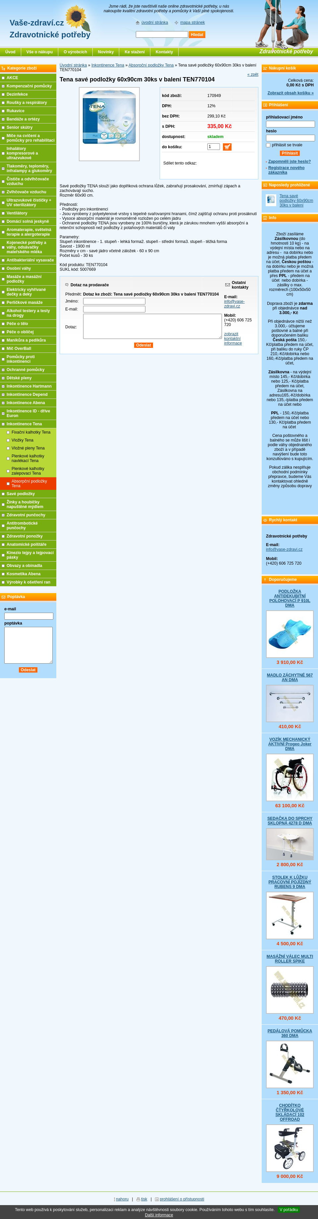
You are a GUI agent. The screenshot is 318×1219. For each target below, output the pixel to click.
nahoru (122, 1199)
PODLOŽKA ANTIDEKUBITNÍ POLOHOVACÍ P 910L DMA (289, 598)
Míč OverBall (19, 348)
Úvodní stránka (73, 65)
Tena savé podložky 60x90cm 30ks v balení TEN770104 (296, 203)
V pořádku (289, 1209)
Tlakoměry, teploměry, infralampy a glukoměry (29, 168)
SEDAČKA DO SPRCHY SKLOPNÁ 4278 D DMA (289, 820)
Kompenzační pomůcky (29, 86)
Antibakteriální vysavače (30, 260)
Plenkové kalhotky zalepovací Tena (28, 471)
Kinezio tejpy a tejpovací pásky (30, 555)
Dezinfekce (17, 94)
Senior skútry (19, 127)
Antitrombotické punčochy (22, 525)
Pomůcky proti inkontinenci (21, 359)
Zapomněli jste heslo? (289, 161)
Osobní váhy (19, 268)
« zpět (252, 74)
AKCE (12, 77)
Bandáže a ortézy (23, 119)
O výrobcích (75, 52)
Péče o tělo (17, 323)
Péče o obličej (20, 332)
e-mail (10, 609)
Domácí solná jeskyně (28, 221)
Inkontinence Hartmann (29, 386)
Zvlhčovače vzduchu (26, 192)
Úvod (10, 52)
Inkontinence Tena (107, 65)
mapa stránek (192, 22)
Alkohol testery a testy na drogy (28, 313)
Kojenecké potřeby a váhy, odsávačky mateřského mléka (26, 247)
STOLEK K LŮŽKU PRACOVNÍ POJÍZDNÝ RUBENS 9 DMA (289, 882)
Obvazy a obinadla (24, 565)
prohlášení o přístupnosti (182, 1199)
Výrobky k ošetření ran (28, 582)
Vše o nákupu (39, 52)
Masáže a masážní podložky (24, 279)
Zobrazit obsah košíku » (291, 93)
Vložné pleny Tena (28, 448)
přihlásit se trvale (287, 145)
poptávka (13, 623)
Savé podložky (21, 494)
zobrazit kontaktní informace (233, 339)
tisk (144, 1199)
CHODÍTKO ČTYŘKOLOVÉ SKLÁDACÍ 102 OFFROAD (289, 1112)
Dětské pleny (19, 378)
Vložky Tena (22, 440)
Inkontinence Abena (26, 402)
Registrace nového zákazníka (286, 170)
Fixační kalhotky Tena (31, 432)
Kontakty (164, 52)
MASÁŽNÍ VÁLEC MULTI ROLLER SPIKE (290, 958)
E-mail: (71, 309)
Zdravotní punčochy (26, 515)
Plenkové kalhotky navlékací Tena (28, 458)
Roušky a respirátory (27, 102)
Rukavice (16, 111)
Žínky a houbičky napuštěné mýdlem (25, 504)
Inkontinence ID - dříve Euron (28, 413)
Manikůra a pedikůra (26, 340)
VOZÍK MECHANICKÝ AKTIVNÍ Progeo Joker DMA (290, 744)
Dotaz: (71, 327)
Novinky (106, 52)
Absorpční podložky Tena (151, 65)
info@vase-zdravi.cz (234, 303)
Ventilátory (17, 213)
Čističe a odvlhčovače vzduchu (28, 181)
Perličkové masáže (25, 302)
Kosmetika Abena (23, 574)
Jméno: (72, 301)
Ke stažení (135, 52)
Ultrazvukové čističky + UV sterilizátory (29, 202)
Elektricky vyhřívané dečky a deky (26, 292)
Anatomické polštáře (26, 544)
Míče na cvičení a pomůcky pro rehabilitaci (31, 138)
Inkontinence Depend (27, 394)
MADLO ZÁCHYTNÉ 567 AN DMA (290, 677)
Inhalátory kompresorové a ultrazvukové (22, 153)
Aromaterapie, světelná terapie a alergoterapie (29, 232)
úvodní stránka (154, 22)
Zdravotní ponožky (25, 536)
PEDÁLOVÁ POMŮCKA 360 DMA (290, 1033)
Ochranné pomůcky (25, 369)
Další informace (159, 1215)
